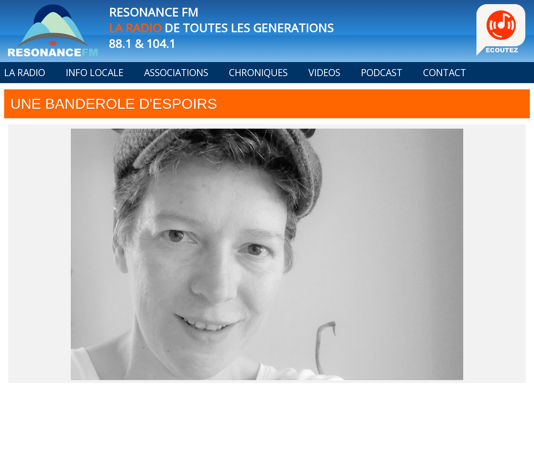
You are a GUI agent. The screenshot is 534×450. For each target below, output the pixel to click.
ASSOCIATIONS (176, 72)
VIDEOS (324, 72)
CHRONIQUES (258, 72)
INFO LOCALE (94, 72)
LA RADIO (24, 72)
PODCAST (381, 72)
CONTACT (444, 72)
